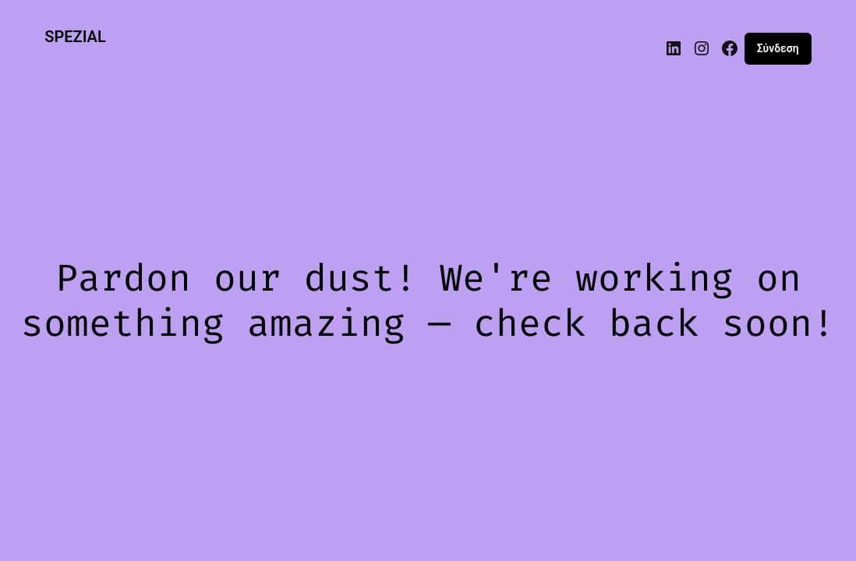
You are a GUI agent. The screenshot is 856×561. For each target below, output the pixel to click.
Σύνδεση (778, 48)
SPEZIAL (75, 36)
